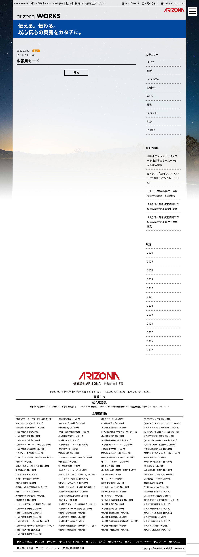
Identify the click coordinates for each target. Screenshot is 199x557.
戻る (76, 72)
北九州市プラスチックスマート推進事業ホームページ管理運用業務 (162, 160)
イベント (152, 113)
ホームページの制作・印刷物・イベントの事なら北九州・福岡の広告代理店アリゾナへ (60, 3)
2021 (150, 297)
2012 (150, 350)
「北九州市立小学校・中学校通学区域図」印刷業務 (162, 193)
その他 (151, 130)
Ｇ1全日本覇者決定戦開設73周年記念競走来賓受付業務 (163, 206)
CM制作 (151, 87)
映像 (149, 121)
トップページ (130, 3)
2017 (150, 332)
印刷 (149, 104)
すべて (150, 62)
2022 (150, 288)
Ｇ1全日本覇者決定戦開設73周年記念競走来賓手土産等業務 (163, 221)
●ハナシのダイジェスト (71, 541)
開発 (149, 70)
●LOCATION (159, 541)
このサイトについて (173, 3)
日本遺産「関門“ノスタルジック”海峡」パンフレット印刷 (163, 178)
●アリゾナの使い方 (95, 541)
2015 (150, 341)
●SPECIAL (174, 541)
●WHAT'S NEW (24, 541)
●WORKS (51, 541)
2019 (150, 314)
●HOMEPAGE (115, 541)
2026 (150, 252)
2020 (150, 306)
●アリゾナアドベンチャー (138, 541)
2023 (150, 279)
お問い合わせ (150, 3)
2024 (150, 270)
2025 (150, 261)
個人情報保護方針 (73, 548)
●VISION (39, 541)
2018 (150, 323)
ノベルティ (153, 79)
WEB (150, 96)
